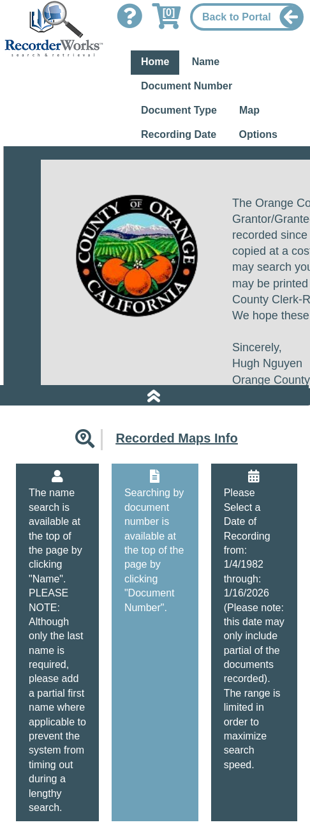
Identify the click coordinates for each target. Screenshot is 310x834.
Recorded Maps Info (176, 438)
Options (258, 134)
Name (206, 61)
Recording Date (178, 134)
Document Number (186, 85)
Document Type (179, 110)
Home (155, 61)
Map (249, 110)
